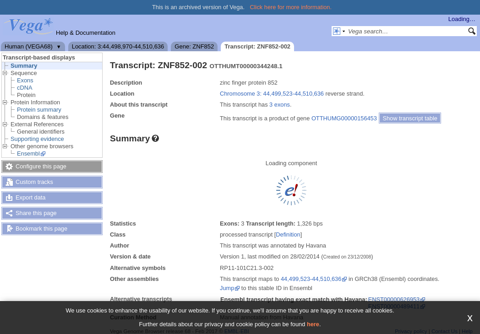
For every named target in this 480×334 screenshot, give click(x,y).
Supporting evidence (37, 138)
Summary (24, 65)
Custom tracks (34, 181)
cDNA (24, 87)
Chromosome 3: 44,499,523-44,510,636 (272, 93)
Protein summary (39, 109)
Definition (288, 234)
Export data (30, 197)
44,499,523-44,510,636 (311, 278)
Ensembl (28, 153)
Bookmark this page (41, 228)
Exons (25, 80)
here (313, 324)
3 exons (279, 104)
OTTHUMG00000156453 (344, 118)
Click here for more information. (291, 7)
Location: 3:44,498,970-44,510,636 (118, 46)
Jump (227, 288)
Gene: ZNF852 (194, 46)
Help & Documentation (85, 32)
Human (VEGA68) (29, 46)
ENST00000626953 (394, 299)
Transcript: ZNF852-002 (257, 46)
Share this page (36, 213)
